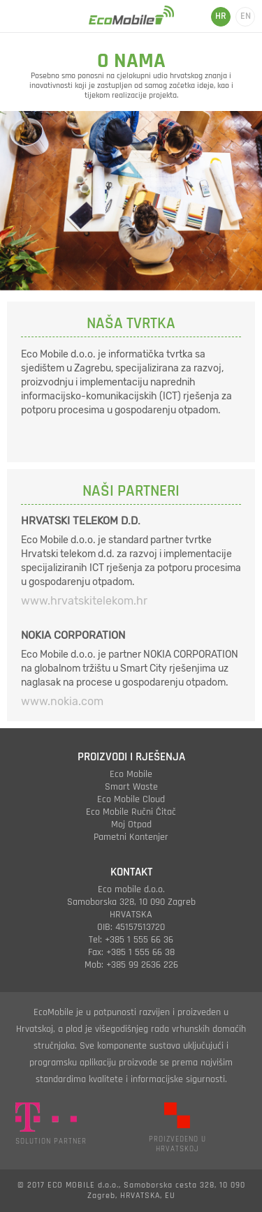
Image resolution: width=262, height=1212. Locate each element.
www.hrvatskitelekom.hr (84, 600)
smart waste (131, 787)
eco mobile (131, 774)
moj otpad (131, 824)
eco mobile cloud (131, 799)
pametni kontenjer (131, 837)
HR (220, 16)
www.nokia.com (62, 701)
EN (245, 16)
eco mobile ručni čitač (131, 812)
